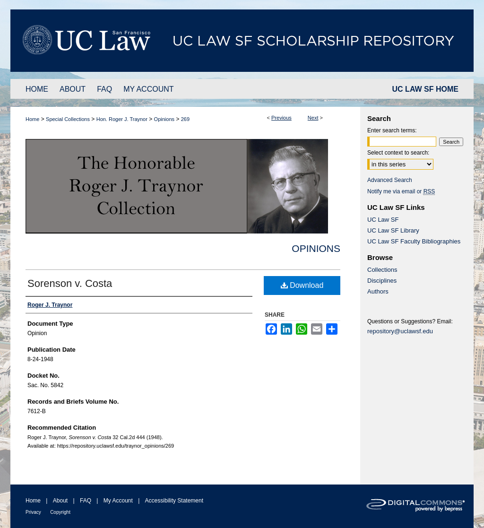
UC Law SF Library (393, 230)
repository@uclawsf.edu (400, 331)
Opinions (164, 119)
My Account (118, 500)
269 (185, 119)
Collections (382, 269)
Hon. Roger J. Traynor (121, 119)
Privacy (33, 512)
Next (313, 118)
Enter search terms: (392, 130)
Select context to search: (398, 152)
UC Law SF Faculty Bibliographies (413, 241)
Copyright (60, 512)
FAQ (85, 500)
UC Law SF (382, 219)
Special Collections (68, 119)
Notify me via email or (401, 191)
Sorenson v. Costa (69, 283)
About (60, 500)
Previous (281, 118)
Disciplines (382, 280)
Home (32, 119)
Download (302, 285)
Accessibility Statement (174, 500)
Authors (378, 291)
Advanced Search (389, 180)
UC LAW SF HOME (425, 89)
